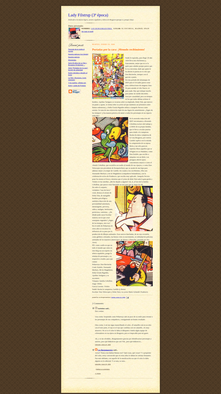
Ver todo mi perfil (87, 31)
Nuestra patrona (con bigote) (78, 54)
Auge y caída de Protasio (77, 85)
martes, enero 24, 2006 (118, 297)
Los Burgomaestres (101, 29)
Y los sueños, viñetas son (77, 83)
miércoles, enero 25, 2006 (103, 344)
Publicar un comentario (103, 369)
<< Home (98, 373)
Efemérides (72, 60)
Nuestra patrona (73, 57)
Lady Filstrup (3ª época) (88, 15)
